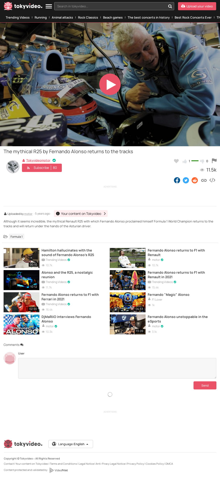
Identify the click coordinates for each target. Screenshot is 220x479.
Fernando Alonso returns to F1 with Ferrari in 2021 (70, 296)
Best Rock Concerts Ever (193, 17)
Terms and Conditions (63, 463)
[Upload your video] (197, 6)
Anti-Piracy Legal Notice (110, 463)
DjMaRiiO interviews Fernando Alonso (66, 318)
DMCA (169, 463)
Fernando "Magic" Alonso (168, 294)
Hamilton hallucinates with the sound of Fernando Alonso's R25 (68, 252)
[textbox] (110, 6)
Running (41, 17)
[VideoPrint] (58, 470)
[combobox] (114, 6)
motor (28, 214)
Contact (9, 463)
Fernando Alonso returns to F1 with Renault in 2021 (176, 274)
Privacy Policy (135, 463)
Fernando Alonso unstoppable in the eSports (178, 318)
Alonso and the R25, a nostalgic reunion (67, 274)
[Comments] (117, 368)
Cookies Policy (155, 463)
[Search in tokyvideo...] (170, 6)
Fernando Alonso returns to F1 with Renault (176, 252)
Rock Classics (88, 17)
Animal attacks (62, 17)
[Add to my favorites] (176, 161)
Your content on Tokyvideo (32, 463)
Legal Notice (86, 463)
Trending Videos (18, 17)
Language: (70, 444)
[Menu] (48, 6)
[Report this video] (214, 161)
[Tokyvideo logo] (23, 7)
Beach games (113, 17)
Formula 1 (16, 236)
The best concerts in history (149, 17)
